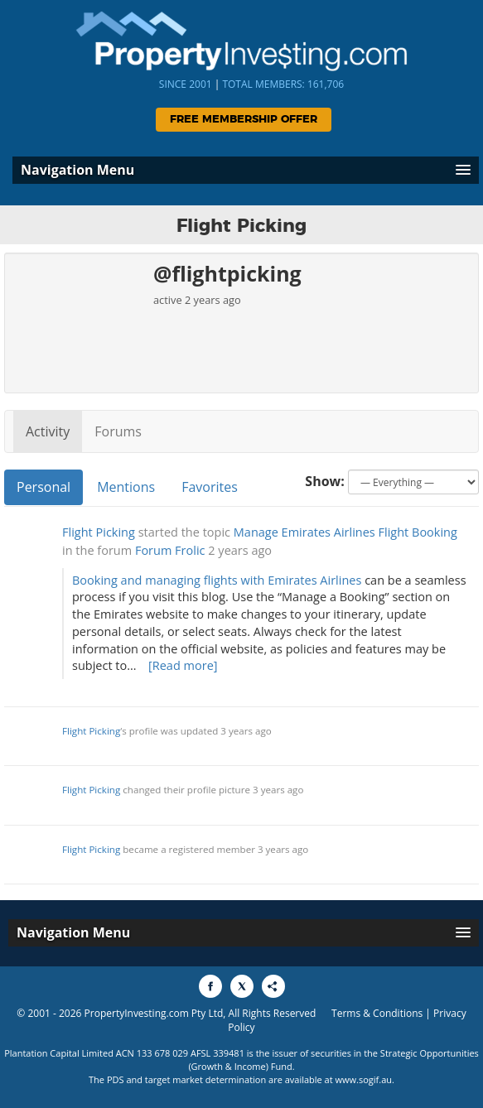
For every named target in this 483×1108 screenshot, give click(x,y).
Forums (118, 431)
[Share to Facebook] (210, 986)
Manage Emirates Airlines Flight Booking (345, 532)
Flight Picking (98, 532)
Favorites (209, 487)
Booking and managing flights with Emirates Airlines (216, 580)
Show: (325, 481)
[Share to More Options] (273, 986)
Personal (43, 487)
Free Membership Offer (243, 119)
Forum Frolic (170, 550)
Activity (48, 431)
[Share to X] (242, 986)
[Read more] (183, 665)
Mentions (126, 487)
